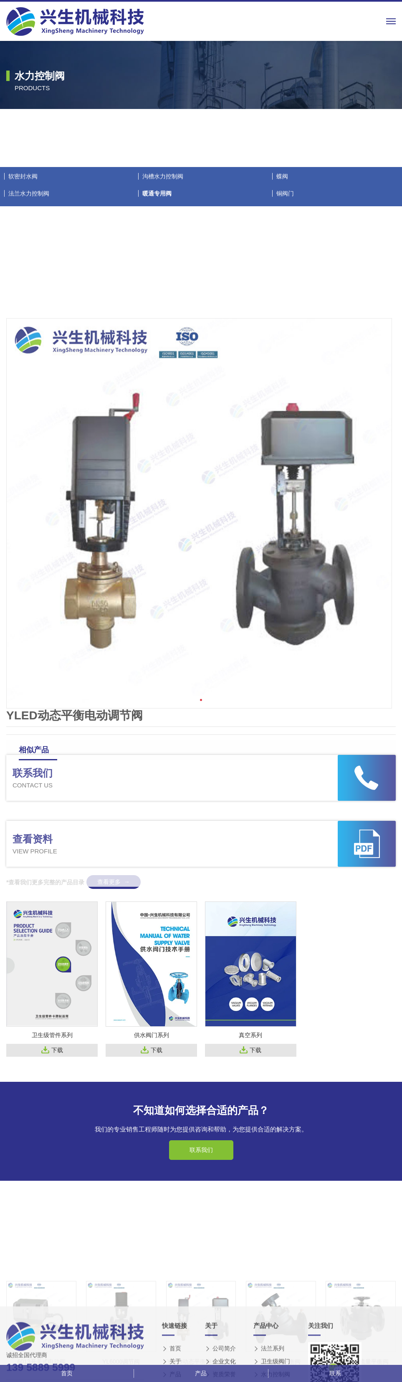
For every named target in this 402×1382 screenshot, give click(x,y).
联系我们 (201, 1150)
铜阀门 (285, 319)
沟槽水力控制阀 (162, 302)
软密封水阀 (23, 302)
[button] (201, 860)
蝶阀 (282, 302)
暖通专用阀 (157, 319)
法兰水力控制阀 (28, 319)
